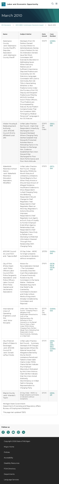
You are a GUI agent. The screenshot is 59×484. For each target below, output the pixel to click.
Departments (9, 474)
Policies (7, 452)
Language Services (11, 480)
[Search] (52, 3)
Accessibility (8, 458)
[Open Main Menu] (56, 3)
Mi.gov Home (9, 447)
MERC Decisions (5, 25)
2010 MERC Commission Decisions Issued (29, 25)
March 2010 (52, 25)
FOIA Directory (10, 469)
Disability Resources (11, 463)
